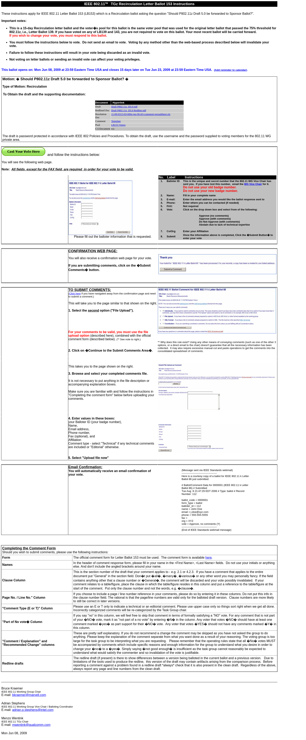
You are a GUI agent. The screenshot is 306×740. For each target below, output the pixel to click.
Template (116, 121)
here (208, 557)
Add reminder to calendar (230, 69)
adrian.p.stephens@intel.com (32, 710)
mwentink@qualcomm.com (31, 724)
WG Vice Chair (253, 184)
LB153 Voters (118, 124)
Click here (75, 293)
